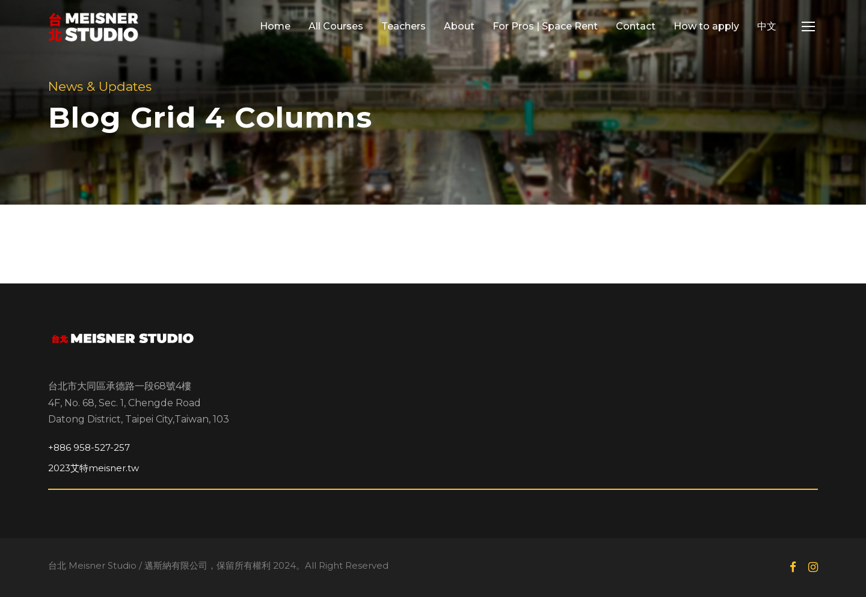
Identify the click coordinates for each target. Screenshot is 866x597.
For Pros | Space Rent (545, 26)
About (459, 26)
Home (275, 26)
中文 (766, 26)
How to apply (706, 26)
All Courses (336, 26)
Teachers (403, 26)
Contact (636, 26)
